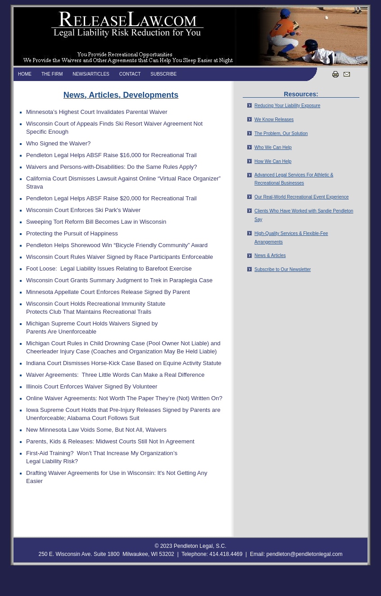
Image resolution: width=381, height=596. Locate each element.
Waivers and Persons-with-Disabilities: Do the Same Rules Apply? (111, 166)
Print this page (334, 74)
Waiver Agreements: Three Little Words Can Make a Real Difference (115, 374)
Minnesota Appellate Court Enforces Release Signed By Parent (108, 292)
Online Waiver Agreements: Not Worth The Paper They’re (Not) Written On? (124, 398)
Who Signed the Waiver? (58, 143)
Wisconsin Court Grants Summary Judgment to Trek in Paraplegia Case (119, 280)
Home (25, 74)
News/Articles (91, 74)
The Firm (52, 74)
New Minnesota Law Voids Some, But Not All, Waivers (96, 429)
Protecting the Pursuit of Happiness (72, 233)
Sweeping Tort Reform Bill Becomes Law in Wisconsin (96, 221)
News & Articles (270, 255)
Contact (130, 74)
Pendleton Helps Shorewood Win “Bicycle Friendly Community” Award (117, 245)
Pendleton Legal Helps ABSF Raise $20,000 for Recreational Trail (111, 198)
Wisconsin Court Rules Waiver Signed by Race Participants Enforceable (119, 256)
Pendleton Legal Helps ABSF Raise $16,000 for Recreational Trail (111, 155)
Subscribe (163, 74)
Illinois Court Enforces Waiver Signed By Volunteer (91, 386)
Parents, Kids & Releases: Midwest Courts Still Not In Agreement (110, 441)
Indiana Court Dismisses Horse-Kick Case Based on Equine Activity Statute (124, 363)
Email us (346, 74)
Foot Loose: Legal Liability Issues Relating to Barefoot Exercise (109, 268)
